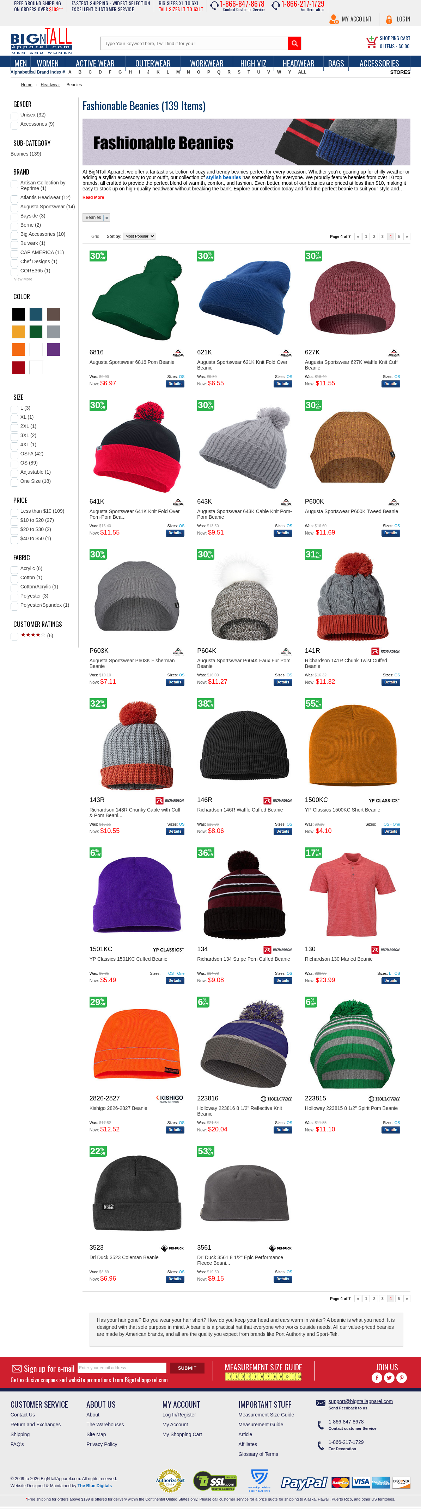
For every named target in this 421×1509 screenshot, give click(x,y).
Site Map (96, 1437)
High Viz (253, 63)
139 (173, 105)
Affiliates (247, 1447)
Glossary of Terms (258, 1456)
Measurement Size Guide (266, 1417)
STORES (400, 72)
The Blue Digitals (95, 1488)
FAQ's (17, 1447)
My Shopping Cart (182, 1437)
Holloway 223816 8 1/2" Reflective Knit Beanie (239, 1113)
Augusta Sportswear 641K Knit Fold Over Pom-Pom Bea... (135, 516)
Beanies (93, 219)
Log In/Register (179, 1417)
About (92, 1417)
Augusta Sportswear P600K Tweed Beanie (351, 514)
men (20, 63)
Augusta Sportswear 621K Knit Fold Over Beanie (242, 367)
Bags (336, 63)
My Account (357, 19)
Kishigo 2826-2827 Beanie (118, 1110)
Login (404, 19)
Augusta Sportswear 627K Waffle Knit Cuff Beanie (351, 367)
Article (245, 1437)
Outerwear (153, 63)
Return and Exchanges (36, 1427)
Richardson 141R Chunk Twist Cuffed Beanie (346, 665)
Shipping (20, 1437)
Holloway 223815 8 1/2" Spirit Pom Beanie (351, 1110)
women (48, 63)
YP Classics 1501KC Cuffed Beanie (128, 961)
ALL (302, 72)
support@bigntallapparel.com (361, 1404)
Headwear (299, 63)
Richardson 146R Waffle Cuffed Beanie (240, 812)
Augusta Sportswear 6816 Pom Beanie (132, 364)
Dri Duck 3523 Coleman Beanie (124, 1260)
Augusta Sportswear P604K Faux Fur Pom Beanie (244, 665)
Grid (95, 238)
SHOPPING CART (395, 38)
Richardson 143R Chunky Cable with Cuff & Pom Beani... (135, 815)
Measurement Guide (260, 1427)
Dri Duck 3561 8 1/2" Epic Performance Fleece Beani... (240, 1262)
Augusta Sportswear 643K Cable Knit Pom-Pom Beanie (244, 516)
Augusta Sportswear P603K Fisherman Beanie (132, 665)
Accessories (379, 63)
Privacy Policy (101, 1447)
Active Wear (95, 63)
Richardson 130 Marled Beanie (339, 961)
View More (23, 279)
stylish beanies (174, 176)
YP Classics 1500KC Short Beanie (342, 812)
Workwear (207, 63)
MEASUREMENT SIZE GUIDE (263, 1373)
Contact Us (23, 1417)
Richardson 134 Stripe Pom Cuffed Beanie (243, 961)
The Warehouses (105, 1427)
